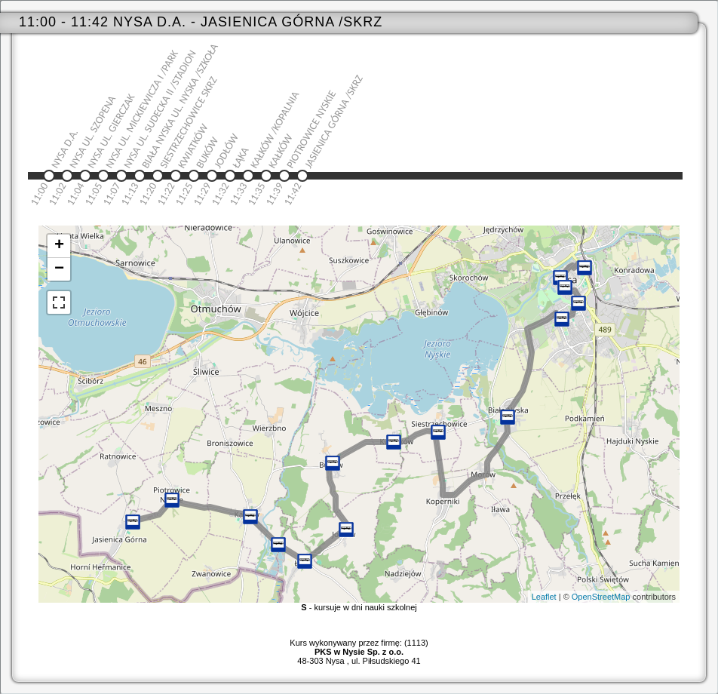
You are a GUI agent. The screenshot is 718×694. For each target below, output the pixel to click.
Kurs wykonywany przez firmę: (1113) (359, 647)
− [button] (59, 269)
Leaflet (544, 596)
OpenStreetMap (601, 596)
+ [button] (59, 246)
